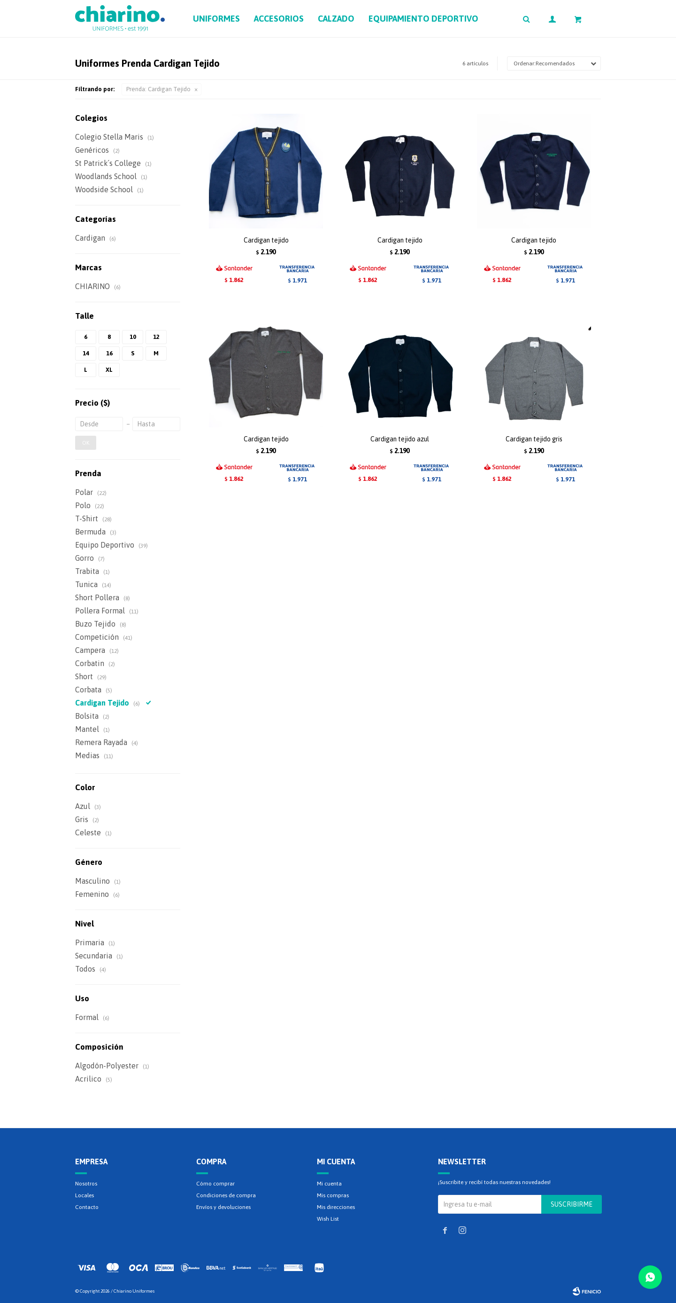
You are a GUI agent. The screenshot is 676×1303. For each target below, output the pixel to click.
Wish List (328, 1219)
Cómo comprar (215, 1183)
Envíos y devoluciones (223, 1207)
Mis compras (333, 1195)
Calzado (336, 19)
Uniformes (216, 19)
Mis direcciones (336, 1207)
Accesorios (279, 19)
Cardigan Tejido (158, 89)
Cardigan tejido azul (399, 439)
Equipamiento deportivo (423, 19)
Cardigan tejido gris (534, 439)
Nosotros (86, 1183)
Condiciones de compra (226, 1195)
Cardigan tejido (266, 240)
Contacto (87, 1207)
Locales (84, 1195)
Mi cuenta (329, 1183)
